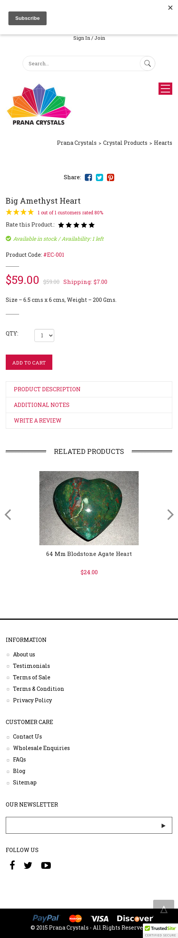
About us (24, 654)
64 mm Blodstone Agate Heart (89, 553)
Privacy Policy (32, 699)
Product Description (47, 389)
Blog (19, 770)
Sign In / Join (89, 37)
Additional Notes (42, 404)
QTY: (12, 333)
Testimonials (31, 665)
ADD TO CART (29, 362)
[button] (160, 930)
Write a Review (37, 420)
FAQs (19, 759)
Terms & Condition (38, 688)
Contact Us (27, 736)
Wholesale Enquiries (41, 748)
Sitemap (25, 782)
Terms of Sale (31, 676)
